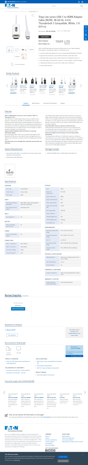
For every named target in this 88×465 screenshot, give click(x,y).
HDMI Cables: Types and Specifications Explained (49, 361)
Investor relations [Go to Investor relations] (49, 441)
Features (26, 103)
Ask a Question (12, 335)
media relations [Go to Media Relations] (66, 436)
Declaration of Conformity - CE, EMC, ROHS (17, 370)
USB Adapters (23, 11)
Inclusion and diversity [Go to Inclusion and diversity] (51, 440)
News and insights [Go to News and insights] (49, 445)
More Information (63, 461)
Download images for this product (45, 375)
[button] (82, 2)
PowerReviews (26, 295)
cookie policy (16, 460)
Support (63, 103)
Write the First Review (18, 308)
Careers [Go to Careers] (47, 438)
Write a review (66, 30)
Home (6, 11)
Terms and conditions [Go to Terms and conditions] (67, 440)
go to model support (76, 356)
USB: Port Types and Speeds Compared (47, 368)
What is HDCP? (11, 330)
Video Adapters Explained (43, 365)
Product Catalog (13, 11)
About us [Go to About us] (47, 436)
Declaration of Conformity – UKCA (15, 373)
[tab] (34, 330)
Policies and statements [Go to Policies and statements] (68, 438)
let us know (47, 417)
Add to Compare (43, 41)
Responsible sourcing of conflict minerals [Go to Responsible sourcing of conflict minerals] (72, 441)
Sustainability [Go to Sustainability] (48, 443)
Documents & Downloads (50, 103)
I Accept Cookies (63, 457)
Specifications (36, 103)
